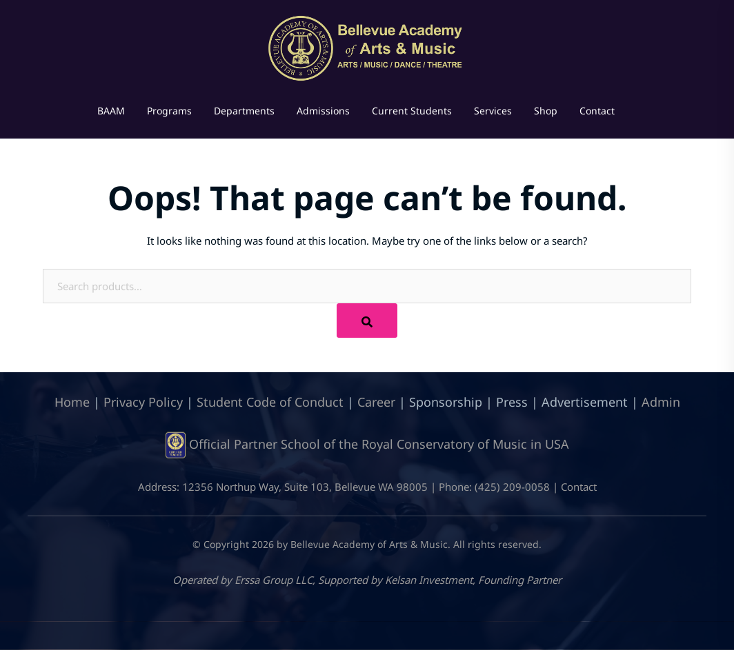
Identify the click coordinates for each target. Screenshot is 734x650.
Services (493, 110)
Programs (169, 110)
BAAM (111, 110)
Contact (597, 110)
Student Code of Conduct (270, 402)
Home (72, 402)
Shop (545, 110)
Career (376, 402)
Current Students (412, 110)
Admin (661, 402)
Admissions (323, 110)
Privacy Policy (143, 402)
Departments (244, 110)
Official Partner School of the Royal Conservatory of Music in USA (379, 444)
